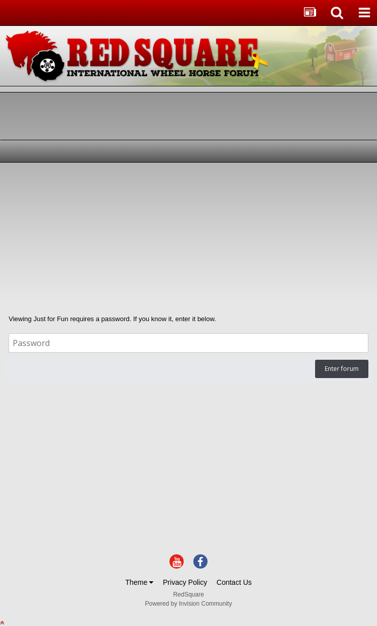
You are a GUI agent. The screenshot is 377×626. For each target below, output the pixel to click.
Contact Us (234, 582)
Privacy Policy (185, 582)
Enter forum (342, 368)
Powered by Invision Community (188, 603)
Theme (139, 582)
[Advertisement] (124, 239)
